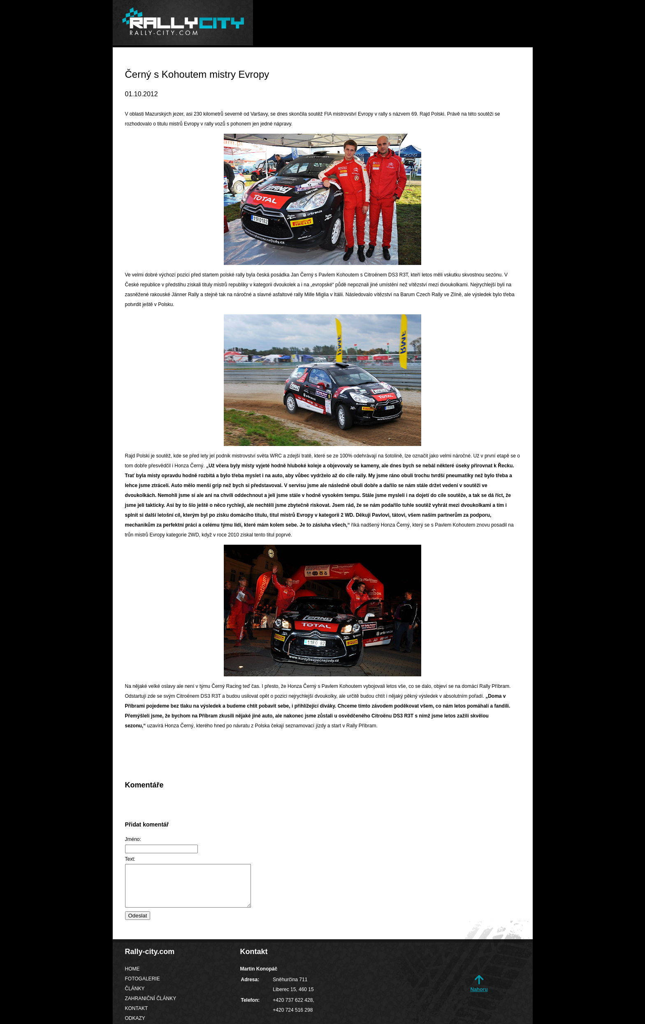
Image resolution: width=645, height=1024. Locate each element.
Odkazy (513, 63)
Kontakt (469, 63)
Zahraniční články (405, 63)
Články (344, 63)
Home (245, 63)
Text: (130, 859)
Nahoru (479, 989)
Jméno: (133, 839)
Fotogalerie (293, 63)
